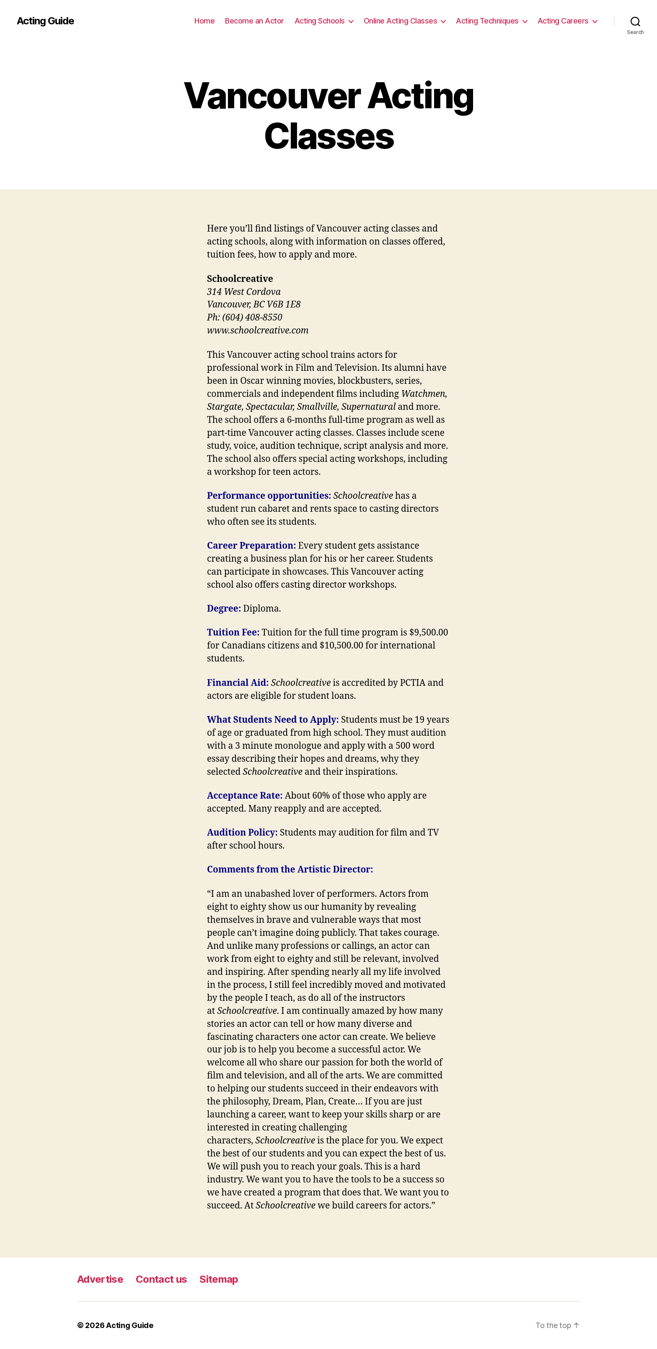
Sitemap (218, 1279)
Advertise (100, 1279)
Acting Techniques (487, 20)
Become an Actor (254, 20)
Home (204, 20)
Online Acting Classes (400, 20)
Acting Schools (320, 20)
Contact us (161, 1279)
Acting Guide (45, 21)
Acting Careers (563, 20)
